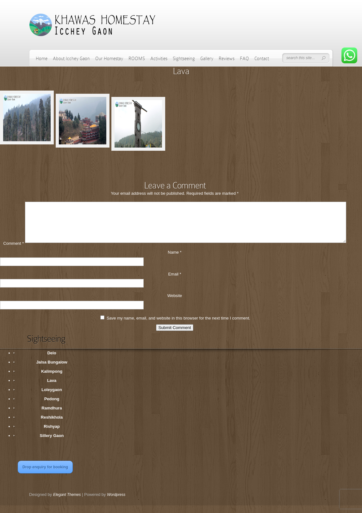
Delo (51, 360)
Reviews (226, 58)
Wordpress (116, 502)
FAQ (244, 58)
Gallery (206, 58)
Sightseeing (184, 58)
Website (174, 303)
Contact (261, 58)
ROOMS (136, 58)
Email (174, 281)
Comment (13, 251)
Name (174, 259)
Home (41, 58)
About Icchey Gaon (71, 58)
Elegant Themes (67, 502)
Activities (158, 58)
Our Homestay (109, 58)
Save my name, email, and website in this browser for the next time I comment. (178, 325)
